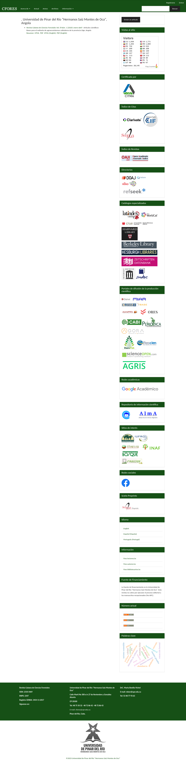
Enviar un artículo (131, 19)
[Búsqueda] (155, 8)
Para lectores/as (129, 558)
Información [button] (67, 8)
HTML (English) (50, 33)
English (126, 528)
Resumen (30, 33)
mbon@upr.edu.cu (133, 692)
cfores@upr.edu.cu (83, 709)
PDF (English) (62, 33)
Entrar (181, 3)
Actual (36, 8)
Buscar (175, 8)
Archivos (55, 8)
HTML (37, 33)
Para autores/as (129, 564)
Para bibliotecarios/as (131, 569)
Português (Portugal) (131, 539)
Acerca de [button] (25, 8)
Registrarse (170, 3)
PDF (41, 33)
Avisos (45, 8)
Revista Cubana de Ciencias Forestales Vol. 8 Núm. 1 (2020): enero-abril (54, 27)
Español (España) (130, 534)
